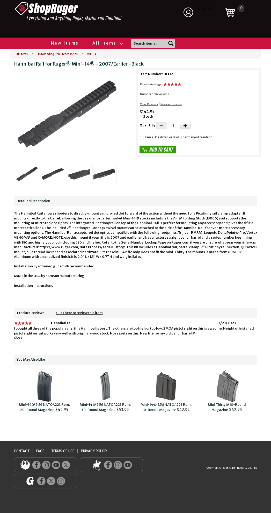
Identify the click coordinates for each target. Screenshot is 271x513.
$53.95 (105, 391)
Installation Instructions (33, 285)
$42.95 (44, 391)
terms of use (62, 451)
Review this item (171, 104)
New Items (65, 43)
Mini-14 (91, 54)
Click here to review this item (79, 313)
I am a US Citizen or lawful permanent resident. (179, 137)
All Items (107, 43)
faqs (40, 451)
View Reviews (149, 104)
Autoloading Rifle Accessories (58, 54)
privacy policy (94, 451)
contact (22, 451)
